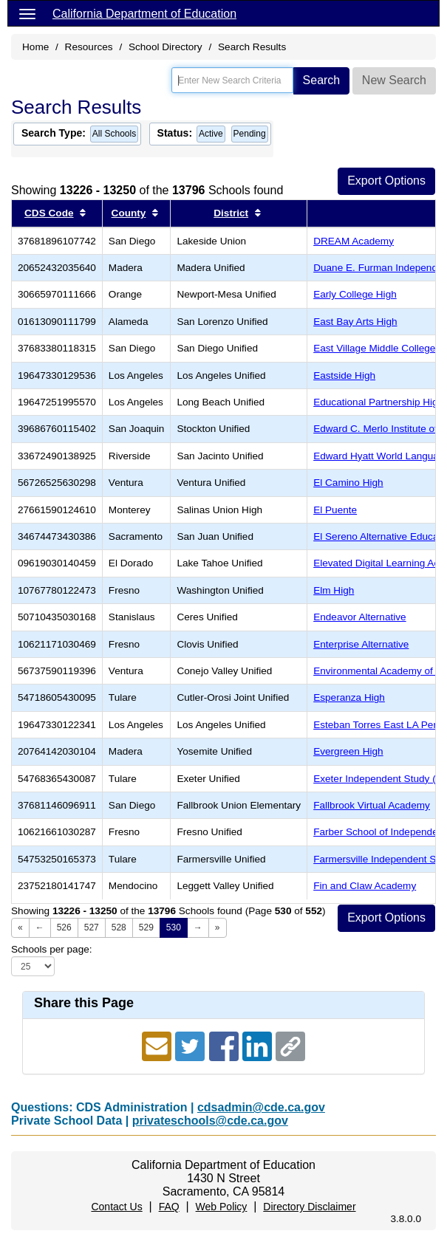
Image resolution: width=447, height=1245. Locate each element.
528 (119, 927)
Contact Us (116, 1207)
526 (64, 927)
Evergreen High (348, 751)
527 (91, 927)
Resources (89, 46)
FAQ (169, 1207)
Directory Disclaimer (309, 1207)
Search (322, 80)
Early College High (355, 294)
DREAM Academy (353, 241)
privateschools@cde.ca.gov (210, 1120)
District (231, 213)
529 (146, 927)
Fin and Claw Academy (364, 885)
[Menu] (27, 13)
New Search (394, 80)
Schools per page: (51, 949)
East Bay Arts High (355, 321)
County (129, 213)
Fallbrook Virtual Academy (371, 805)
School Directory (165, 46)
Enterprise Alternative (361, 644)
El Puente (335, 509)
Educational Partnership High (378, 402)
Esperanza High (349, 697)
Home (35, 46)
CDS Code (48, 213)
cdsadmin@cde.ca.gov (261, 1107)
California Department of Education (144, 13)
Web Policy (222, 1207)
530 (173, 927)
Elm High (333, 590)
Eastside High (344, 375)
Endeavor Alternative (359, 616)
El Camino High (348, 482)
